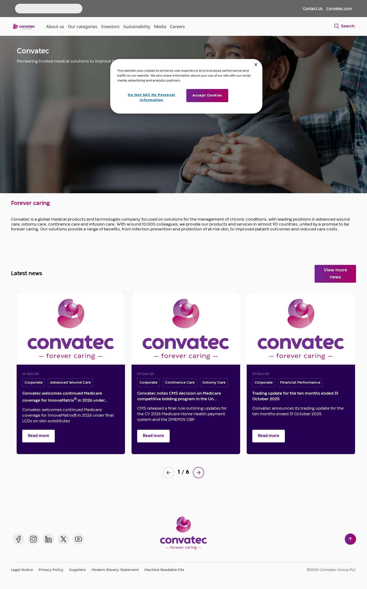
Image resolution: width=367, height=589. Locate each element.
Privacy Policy (51, 570)
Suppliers (77, 570)
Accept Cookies (207, 95)
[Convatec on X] (63, 539)
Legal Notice (22, 570)
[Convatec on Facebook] (18, 539)
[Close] (256, 64)
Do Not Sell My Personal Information (151, 97)
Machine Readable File (164, 570)
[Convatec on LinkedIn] (48, 539)
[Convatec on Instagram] (33, 539)
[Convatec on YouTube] (78, 539)
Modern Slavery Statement (115, 570)
